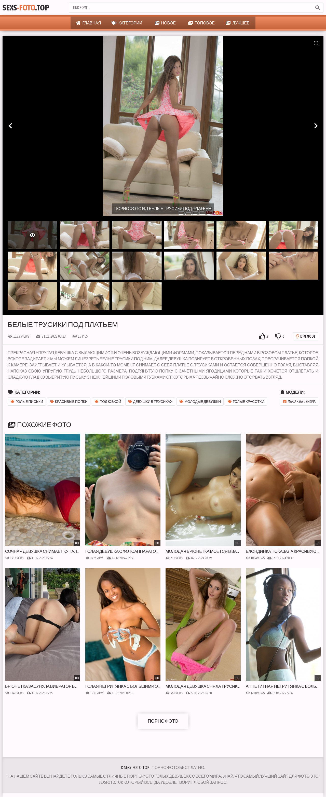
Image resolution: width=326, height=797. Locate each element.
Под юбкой (108, 401)
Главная (88, 23)
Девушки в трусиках (150, 401)
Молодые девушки (200, 401)
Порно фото (163, 721)
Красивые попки (69, 401)
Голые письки (27, 401)
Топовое (201, 23)
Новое (165, 23)
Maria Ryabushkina (299, 401)
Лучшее (237, 23)
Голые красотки (246, 401)
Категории (127, 23)
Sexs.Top (26, 7)
